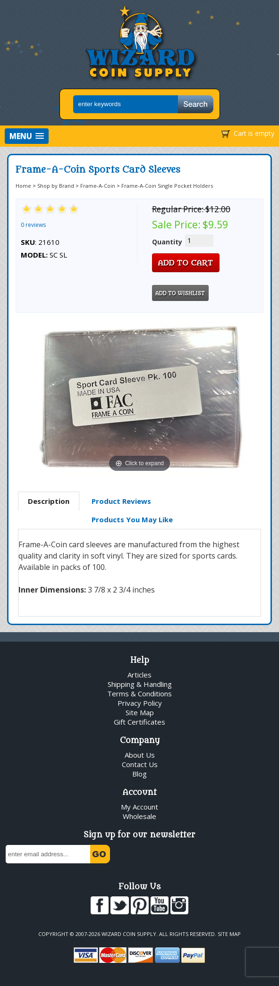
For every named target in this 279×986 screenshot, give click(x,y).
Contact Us (140, 764)
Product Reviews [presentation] (121, 501)
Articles (139, 674)
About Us (140, 755)
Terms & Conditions (139, 693)
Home (23, 185)
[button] (27, 136)
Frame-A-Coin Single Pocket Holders (167, 185)
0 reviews (33, 225)
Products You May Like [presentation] (132, 519)
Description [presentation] (48, 501)
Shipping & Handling (140, 684)
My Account (139, 806)
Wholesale (139, 816)
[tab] (48, 501)
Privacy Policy (140, 703)
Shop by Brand (55, 185)
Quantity (167, 241)
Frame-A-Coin (97, 185)
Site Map (140, 712)
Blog (139, 773)
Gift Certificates (139, 722)
